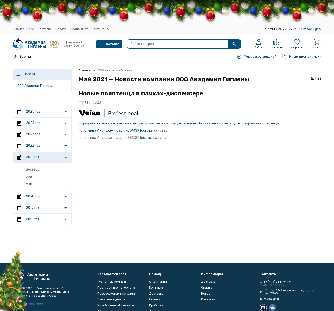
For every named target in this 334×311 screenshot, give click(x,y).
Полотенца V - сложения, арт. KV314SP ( (110, 131)
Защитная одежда (111, 299)
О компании (158, 281)
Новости (207, 293)
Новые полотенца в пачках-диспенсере (141, 93)
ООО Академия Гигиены (35, 86)
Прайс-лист (79, 29)
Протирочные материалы (116, 287)
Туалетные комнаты (112, 281)
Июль (30, 177)
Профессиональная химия (116, 293)
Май (29, 184)
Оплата (61, 29)
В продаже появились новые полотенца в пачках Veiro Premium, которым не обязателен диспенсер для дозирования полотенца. (179, 123)
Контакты (156, 287)
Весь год (32, 169)
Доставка (44, 29)
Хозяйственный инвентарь (117, 305)
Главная (84, 70)
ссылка (147, 131)
